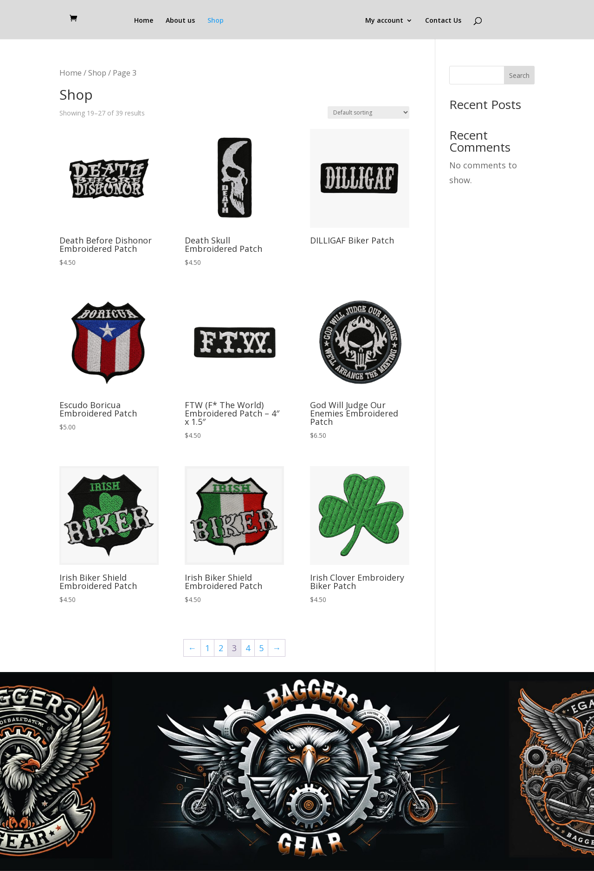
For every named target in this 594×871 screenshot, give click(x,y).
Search (519, 75)
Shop (215, 21)
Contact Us (443, 21)
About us (180, 21)
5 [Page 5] (261, 647)
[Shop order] (368, 112)
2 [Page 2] (221, 647)
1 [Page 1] (207, 647)
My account (384, 21)
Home (143, 21)
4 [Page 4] (247, 647)
